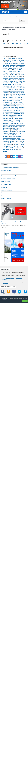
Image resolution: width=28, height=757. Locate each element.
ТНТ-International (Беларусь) (10, 149)
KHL (22, 76)
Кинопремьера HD (7, 117)
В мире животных (9, 100)
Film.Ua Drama (6, 74)
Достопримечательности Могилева (10, 167)
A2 (5, 61)
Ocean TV (15, 81)
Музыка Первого (7, 128)
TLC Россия (21, 89)
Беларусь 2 (9, 95)
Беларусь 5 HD (6, 99)
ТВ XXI (7, 147)
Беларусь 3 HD (13, 97)
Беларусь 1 (17, 94)
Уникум (20, 149)
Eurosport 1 (5, 71)
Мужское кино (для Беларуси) (10, 126)
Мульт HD (18, 128)
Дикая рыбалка (10, 104)
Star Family (8, 89)
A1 (3, 61)
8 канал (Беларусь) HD (18, 60)
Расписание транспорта (7, 193)
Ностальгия (12, 133)
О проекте (11, 298)
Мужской (21, 126)
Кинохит (11, 120)
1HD (4, 58)
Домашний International (8, 107)
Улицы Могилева (5, 195)
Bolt (4, 65)
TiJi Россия (14, 89)
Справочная (11, 16)
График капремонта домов (8, 178)
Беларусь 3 (5, 97)
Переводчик (4, 187)
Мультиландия (6, 130)
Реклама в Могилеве (18, 298)
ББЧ (12, 94)
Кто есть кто (17, 120)
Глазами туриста (7, 102)
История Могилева (6, 184)
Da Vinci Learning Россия (11, 66)
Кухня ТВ (10, 121)
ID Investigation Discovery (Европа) (11, 76)
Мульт (13, 128)
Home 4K (22, 74)
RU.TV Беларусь (17, 84)
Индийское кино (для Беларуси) (11, 112)
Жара (4, 108)
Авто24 (8, 94)
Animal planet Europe (10, 63)
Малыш (21, 121)
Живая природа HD (11, 108)
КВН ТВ (11, 113)
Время (16, 100)
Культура (5, 121)
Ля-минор (16, 121)
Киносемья (11, 118)
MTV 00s (16, 78)
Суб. (24, 43)
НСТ (17, 133)
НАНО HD (13, 130)
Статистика (25, 298)
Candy (7, 65)
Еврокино (21, 107)
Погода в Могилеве (6, 170)
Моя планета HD (20, 125)
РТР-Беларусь (17, 141)
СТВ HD (19, 146)
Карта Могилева (5, 181)
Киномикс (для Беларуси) (15, 115)
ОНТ (9, 134)
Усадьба (5, 151)
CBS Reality (13, 65)
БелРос (19, 99)
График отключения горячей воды (10, 175)
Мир (12, 123)
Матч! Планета (6, 123)
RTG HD (5, 84)
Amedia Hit (13, 61)
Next (23, 247)
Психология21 (13, 139)
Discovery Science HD (12, 68)
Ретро (19, 139)
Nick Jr (14, 79)
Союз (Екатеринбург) (8, 146)
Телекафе (20, 147)
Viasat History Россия (15, 91)
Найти (22, 20)
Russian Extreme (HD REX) (9, 86)
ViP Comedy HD (16, 92)
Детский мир (15, 102)
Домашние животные (16, 105)
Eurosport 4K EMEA (16, 73)
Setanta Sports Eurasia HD (11, 87)
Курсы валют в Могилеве (7, 173)
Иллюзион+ (17, 110)
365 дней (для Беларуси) (15, 58)
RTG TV (10, 84)
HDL (18, 74)
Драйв (16, 107)
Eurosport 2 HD (6, 73)
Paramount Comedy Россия (18, 82)
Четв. (16, 43)
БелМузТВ (13, 99)
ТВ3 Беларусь (13, 147)
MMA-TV (11, 78)
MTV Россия (8, 79)
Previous (5, 247)
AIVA (8, 61)
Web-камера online (6, 198)
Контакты (4, 299)
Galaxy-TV (13, 74)
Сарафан (9, 144)
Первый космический (15, 136)
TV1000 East (6, 91)
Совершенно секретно (18, 144)
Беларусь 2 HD (16, 95)
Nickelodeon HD (20, 79)
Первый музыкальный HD (9, 138)
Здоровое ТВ (10, 110)
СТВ (15, 146)
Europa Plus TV (17, 69)
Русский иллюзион (15, 142)
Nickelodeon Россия (8, 81)
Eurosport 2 (20, 71)
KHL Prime (5, 78)
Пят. (21, 43)
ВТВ (20, 100)
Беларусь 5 (20, 97)
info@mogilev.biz (10, 278)
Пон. (4, 43)
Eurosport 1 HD (13, 71)
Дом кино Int (18, 104)
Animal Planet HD (20, 63)
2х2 (7, 58)
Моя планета (12, 125)
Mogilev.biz (7, 16)
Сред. (12, 43)
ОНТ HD (14, 134)
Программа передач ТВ (7, 190)
